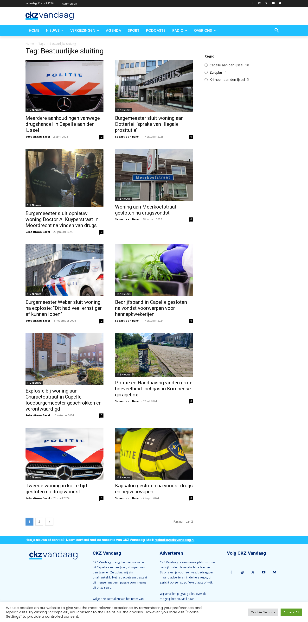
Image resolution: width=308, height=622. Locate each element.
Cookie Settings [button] (263, 612)
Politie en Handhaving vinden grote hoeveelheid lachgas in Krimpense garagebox (153, 389)
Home (30, 44)
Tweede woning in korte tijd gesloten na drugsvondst (56, 489)
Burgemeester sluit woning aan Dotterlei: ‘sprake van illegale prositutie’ (149, 124)
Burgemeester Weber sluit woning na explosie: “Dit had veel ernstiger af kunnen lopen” (64, 308)
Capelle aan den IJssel (226, 65)
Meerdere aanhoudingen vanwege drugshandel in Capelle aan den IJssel (63, 124)
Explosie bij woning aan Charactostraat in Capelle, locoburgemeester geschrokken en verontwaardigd (64, 400)
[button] (276, 30)
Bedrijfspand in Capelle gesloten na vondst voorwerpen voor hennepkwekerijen (151, 308)
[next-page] (49, 522)
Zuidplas (216, 72)
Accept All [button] (291, 612)
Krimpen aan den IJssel (227, 79)
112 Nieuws (34, 110)
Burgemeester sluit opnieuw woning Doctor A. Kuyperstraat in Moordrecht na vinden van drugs (62, 219)
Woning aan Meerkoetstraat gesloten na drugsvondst (145, 210)
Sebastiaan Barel (38, 136)
